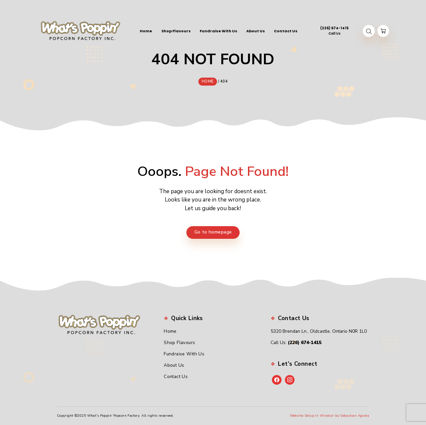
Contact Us (176, 376)
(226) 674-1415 (304, 342)
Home (170, 331)
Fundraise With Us (184, 354)
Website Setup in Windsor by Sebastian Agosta (329, 415)
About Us (174, 365)
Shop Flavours (179, 342)
